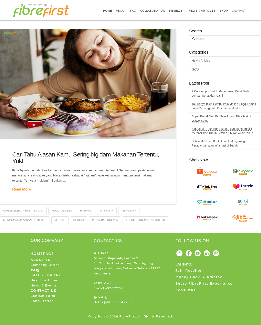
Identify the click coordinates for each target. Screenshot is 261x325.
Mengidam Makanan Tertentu (24, 219)
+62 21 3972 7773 (108, 288)
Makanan (106, 210)
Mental (60, 219)
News (195, 68)
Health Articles (201, 60)
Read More (21, 189)
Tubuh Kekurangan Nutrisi (146, 219)
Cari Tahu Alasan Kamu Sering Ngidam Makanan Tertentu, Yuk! (85, 157)
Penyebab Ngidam (105, 219)
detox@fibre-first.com (113, 302)
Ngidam (78, 219)
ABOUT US (40, 260)
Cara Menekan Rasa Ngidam (23, 210)
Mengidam (129, 210)
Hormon (86, 210)
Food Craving (62, 210)
